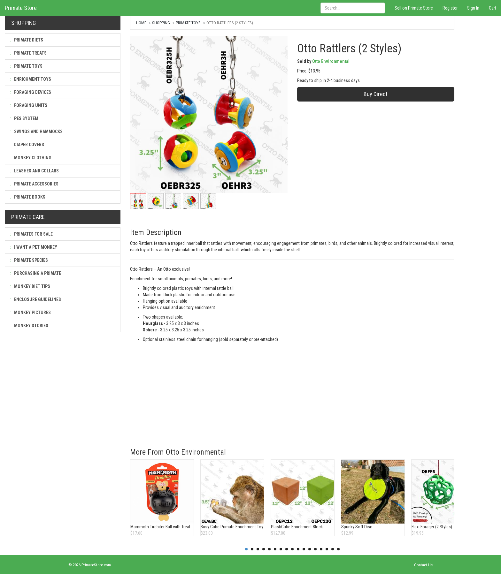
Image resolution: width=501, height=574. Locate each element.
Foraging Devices (30, 92)
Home (141, 22)
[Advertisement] (292, 390)
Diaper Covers (27, 144)
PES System (24, 118)
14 (321, 549)
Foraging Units (28, 105)
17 (338, 549)
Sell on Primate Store (414, 8)
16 (332, 549)
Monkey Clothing (30, 157)
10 (298, 549)
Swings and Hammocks (36, 131)
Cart (492, 8)
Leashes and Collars (34, 170)
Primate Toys (26, 66)
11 (304, 549)
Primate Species (29, 260)
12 (309, 549)
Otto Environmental (331, 61)
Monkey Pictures (30, 312)
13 (315, 549)
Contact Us (423, 565)
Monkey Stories (29, 325)
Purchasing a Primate (35, 273)
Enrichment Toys (30, 79)
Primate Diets (26, 39)
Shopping (161, 22)
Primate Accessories (34, 183)
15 (327, 549)
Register (450, 8)
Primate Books (27, 197)
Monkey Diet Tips (30, 286)
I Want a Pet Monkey (33, 247)
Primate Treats (28, 53)
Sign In (473, 8)
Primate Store (21, 7)
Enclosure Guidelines (35, 299)
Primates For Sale (31, 234)
